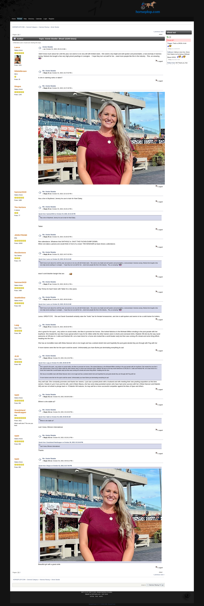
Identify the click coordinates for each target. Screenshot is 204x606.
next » (163, 31)
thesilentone (20, 252)
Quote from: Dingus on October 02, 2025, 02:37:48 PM (55, 465)
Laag (16, 325)
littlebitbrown (20, 71)
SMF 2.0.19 (84, 592)
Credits (110, 592)
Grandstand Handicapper (20, 411)
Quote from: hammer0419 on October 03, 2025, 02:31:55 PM (57, 214)
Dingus (17, 86)
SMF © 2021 (92, 592)
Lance (17, 47)
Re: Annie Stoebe (49, 71)
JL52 (16, 356)
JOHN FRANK (20, 235)
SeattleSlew (19, 297)
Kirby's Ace (171, 63)
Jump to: (143, 585)
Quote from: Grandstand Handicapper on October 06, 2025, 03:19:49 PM (61, 442)
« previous (156, 31)
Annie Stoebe (47, 47)
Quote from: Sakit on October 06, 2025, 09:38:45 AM (55, 417)
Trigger (169, 43)
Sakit (16, 395)
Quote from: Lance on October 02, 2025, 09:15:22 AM (55, 259)
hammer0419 (20, 192)
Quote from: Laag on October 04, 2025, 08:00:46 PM (55, 363)
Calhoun (170, 52)
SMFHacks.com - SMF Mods (99, 594)
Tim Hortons (20, 207)
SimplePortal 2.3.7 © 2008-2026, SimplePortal (102, 604)
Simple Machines (102, 592)
